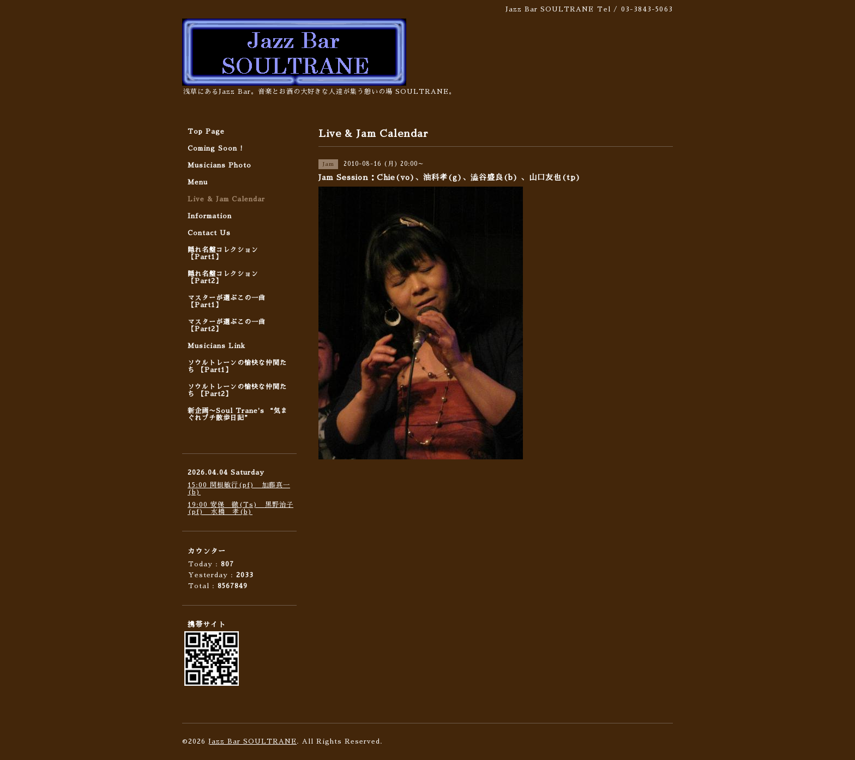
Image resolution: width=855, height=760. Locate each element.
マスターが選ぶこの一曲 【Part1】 (227, 301)
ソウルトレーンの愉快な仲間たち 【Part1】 (237, 366)
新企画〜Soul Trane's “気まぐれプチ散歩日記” (238, 414)
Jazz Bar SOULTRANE (252, 741)
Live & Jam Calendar (226, 199)
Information (210, 216)
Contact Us (209, 233)
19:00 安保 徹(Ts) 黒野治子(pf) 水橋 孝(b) (240, 508)
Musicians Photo (219, 165)
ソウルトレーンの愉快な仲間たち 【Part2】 (237, 390)
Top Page (206, 131)
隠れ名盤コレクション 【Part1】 (223, 253)
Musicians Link (216, 346)
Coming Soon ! (215, 148)
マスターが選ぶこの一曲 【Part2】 (227, 325)
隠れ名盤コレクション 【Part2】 (223, 277)
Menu (198, 182)
